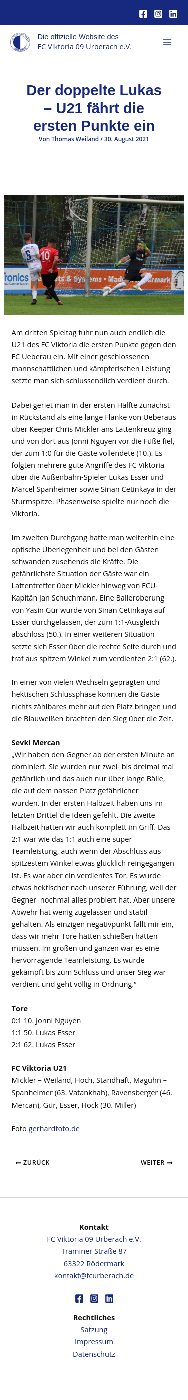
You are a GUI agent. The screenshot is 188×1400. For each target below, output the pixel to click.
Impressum (94, 1341)
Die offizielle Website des (78, 37)
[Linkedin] (173, 13)
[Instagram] (158, 13)
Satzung (94, 1329)
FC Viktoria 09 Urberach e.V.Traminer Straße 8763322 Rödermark (94, 1251)
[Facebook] (143, 13)
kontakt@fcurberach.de (94, 1275)
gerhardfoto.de (54, 1128)
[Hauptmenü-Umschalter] (167, 42)
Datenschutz (94, 1354)
